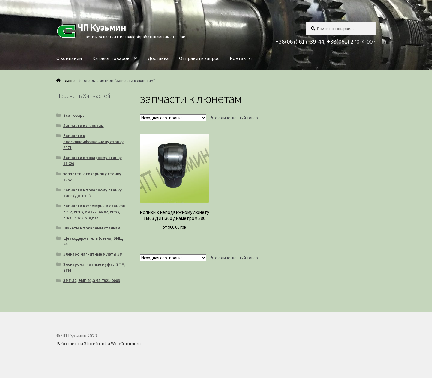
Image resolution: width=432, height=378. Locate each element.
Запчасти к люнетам (83, 125)
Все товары (74, 115)
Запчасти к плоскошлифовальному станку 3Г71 (93, 141)
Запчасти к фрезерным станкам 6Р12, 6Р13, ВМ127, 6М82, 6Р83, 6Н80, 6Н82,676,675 (94, 211)
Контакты (241, 58)
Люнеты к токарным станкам (91, 228)
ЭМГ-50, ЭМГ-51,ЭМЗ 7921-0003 (91, 280)
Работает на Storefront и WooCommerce (99, 343)
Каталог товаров (111, 58)
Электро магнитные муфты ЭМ (93, 254)
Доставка (158, 58)
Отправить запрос (199, 58)
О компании (69, 58)
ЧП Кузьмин (101, 27)
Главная (71, 80)
